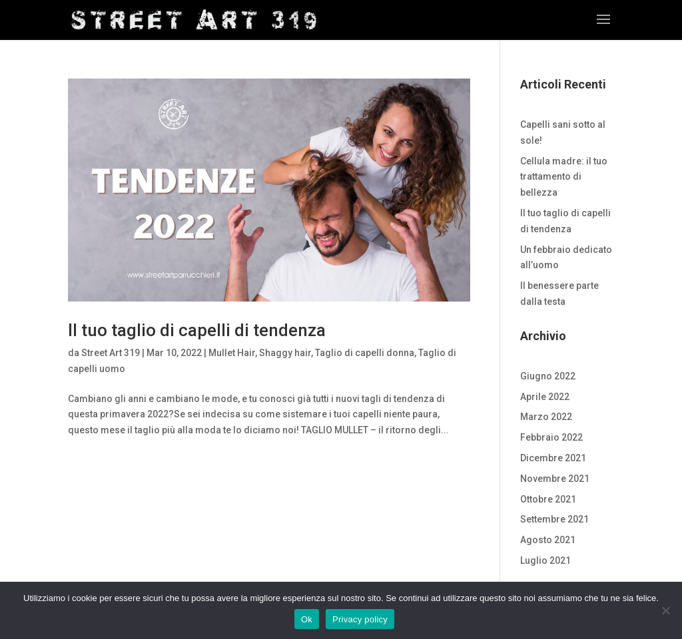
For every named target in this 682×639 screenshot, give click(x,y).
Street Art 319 (110, 352)
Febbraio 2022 (551, 437)
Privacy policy (360, 619)
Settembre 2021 (554, 519)
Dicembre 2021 (553, 458)
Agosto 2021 (547, 539)
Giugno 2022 (547, 376)
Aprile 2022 (544, 396)
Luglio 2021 (545, 560)
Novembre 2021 (554, 478)
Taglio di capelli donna (364, 352)
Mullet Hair (231, 352)
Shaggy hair (285, 352)
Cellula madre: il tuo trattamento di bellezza (563, 177)
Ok (306, 619)
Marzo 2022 (546, 416)
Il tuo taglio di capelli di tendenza (197, 330)
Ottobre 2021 (548, 499)
